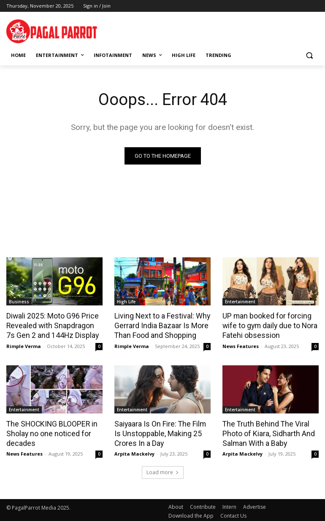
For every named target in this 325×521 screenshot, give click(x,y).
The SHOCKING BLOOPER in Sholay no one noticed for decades (49, 431)
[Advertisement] (220, 29)
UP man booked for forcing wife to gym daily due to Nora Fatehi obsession (269, 324)
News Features (240, 344)
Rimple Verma (23, 344)
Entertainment (240, 302)
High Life (126, 302)
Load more (162, 469)
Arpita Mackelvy (134, 451)
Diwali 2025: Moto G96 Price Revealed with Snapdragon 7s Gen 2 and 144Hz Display (53, 324)
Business (19, 302)
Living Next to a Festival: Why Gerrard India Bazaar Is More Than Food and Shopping (160, 324)
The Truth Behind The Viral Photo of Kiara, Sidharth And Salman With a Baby (267, 431)
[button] (309, 55)
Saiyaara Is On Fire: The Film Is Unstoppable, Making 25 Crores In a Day (158, 431)
